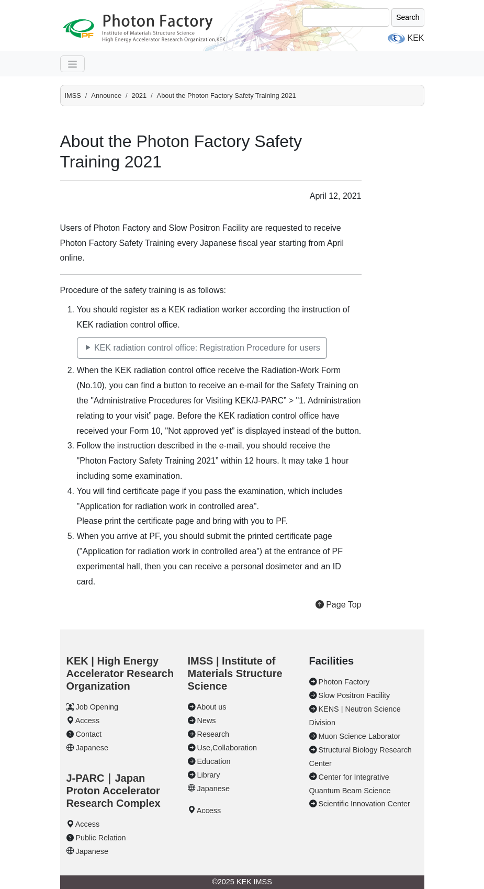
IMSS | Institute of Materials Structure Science (235, 673)
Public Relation (101, 838)
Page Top (339, 604)
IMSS (73, 95)
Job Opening (97, 707)
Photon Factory (344, 682)
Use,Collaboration (227, 748)
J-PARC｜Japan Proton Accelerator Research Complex (113, 790)
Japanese (92, 748)
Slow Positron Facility (354, 695)
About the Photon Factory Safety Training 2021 (226, 95)
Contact (89, 734)
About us (212, 707)
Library (208, 775)
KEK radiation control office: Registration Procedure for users (202, 347)
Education (214, 761)
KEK (415, 37)
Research (213, 734)
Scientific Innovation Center (364, 804)
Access (87, 720)
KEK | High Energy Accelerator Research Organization (120, 673)
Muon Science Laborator (360, 736)
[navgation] (72, 63)
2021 (139, 95)
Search (407, 17)
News (206, 720)
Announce (106, 95)
